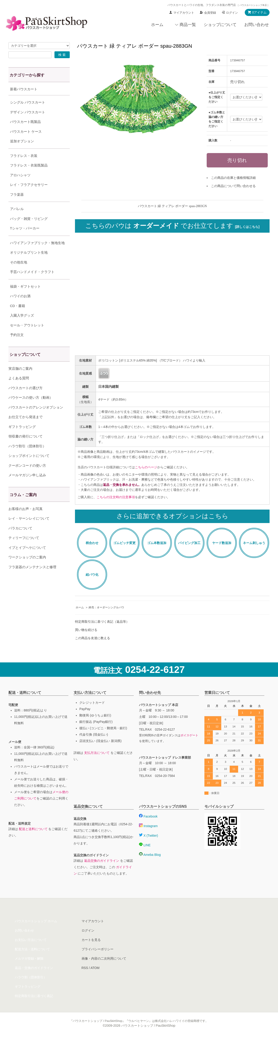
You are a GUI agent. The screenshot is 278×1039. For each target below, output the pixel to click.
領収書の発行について (25, 448)
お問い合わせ (256, 24)
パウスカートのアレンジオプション (35, 419)
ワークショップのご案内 (27, 568)
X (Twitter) (148, 835)
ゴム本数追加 (156, 543)
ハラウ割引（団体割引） (27, 457)
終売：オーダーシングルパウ (106, 607)
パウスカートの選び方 (25, 399)
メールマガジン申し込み (27, 486)
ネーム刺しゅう (254, 543)
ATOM (94, 968)
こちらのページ (146, 467)
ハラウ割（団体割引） (31, 977)
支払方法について (97, 753)
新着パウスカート (23, 89)
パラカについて (20, 540)
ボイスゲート (189, 735)
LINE (145, 845)
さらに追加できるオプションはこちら (172, 516)
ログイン (232, 12)
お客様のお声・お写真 (25, 520)
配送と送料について (33, 829)
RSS (85, 968)
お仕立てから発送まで (25, 428)
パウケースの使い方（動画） (30, 409)
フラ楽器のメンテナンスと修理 (32, 578)
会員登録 (210, 12)
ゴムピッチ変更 (124, 543)
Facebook (148, 816)
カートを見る (91, 940)
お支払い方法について (31, 940)
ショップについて (220, 24)
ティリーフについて (23, 549)
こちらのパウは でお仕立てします (172, 225)
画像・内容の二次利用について (104, 958)
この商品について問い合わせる (233, 186)
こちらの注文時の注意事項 (116, 497)
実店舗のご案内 (20, 380)
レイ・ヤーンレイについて (28, 530)
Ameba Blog (150, 855)
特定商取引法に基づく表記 (34, 996)
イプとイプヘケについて (27, 559)
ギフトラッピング (22, 438)
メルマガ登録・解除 (29, 958)
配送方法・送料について (32, 949)
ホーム (157, 24)
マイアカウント (183, 12)
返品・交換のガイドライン (34, 968)
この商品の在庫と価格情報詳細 (233, 178)
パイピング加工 (189, 543)
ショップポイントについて (28, 467)
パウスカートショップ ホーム (36, 921)
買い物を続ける (86, 630)
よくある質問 (18, 389)
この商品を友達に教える (92, 638)
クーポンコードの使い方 (27, 477)
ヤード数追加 (221, 543)
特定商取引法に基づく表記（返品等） (102, 621)
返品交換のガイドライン (101, 860)
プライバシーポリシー (97, 949)
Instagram (148, 826)
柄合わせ (92, 543)
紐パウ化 (92, 574)
